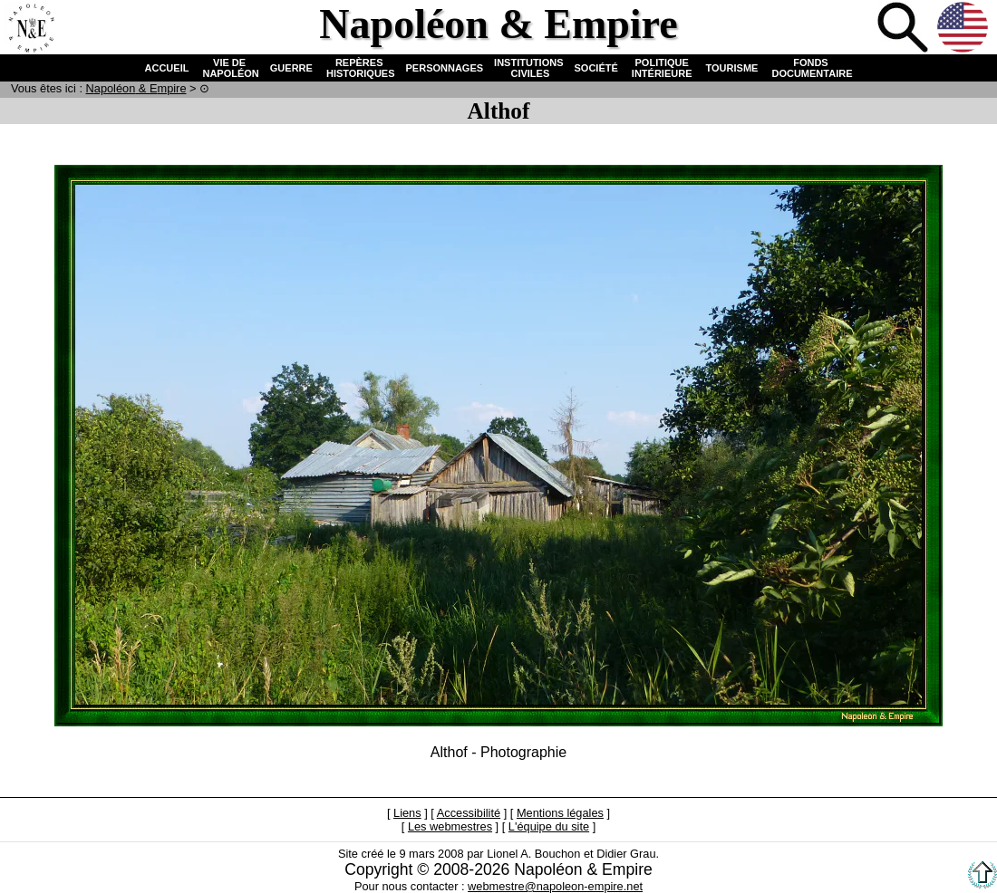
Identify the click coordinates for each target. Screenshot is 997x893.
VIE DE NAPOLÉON (228, 68)
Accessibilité (468, 813)
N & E (136, 88)
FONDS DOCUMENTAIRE (810, 68)
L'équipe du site (548, 826)
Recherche (904, 29)
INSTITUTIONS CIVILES (528, 68)
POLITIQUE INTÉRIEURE (662, 68)
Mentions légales (560, 813)
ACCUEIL (167, 67)
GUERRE (291, 67)
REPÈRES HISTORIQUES (359, 68)
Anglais (964, 29)
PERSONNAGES (445, 67)
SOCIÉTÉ (596, 67)
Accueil (31, 29)
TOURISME (732, 67)
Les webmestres (450, 826)
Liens (407, 813)
